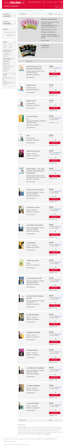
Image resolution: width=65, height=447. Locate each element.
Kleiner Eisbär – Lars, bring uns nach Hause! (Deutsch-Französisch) (35, 171)
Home (19, 10)
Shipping (21, 439)
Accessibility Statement (50, 439)
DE (59, 2)
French (36, 10)
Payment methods (29, 439)
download (47, 434)
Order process (7, 441)
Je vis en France (31, 116)
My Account (50, 2)
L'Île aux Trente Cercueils (34, 190)
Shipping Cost (58, 67)
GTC (4, 439)
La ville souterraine (32, 315)
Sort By (21, 14)
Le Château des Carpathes (35, 368)
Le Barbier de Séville (33, 332)
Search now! (10, 35)
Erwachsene (7, 52)
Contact (44, 2)
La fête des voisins (32, 260)
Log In (55, 2)
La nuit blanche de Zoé (34, 278)
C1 (5, 47)
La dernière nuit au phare (34, 225)
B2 (11, 45)
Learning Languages (27, 10)
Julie (27, 135)
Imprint (14, 441)
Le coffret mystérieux (33, 386)
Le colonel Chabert (32, 403)
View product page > (30, 77)
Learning (7, 22)
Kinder (6, 56)
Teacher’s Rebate (54, 119)
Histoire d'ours (31, 85)
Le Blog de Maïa (31, 350)
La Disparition (31, 243)
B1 (5, 45)
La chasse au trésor (33, 207)
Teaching (7, 15)
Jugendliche (7, 54)
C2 (11, 47)
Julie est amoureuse (33, 151)
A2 (11, 43)
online (39, 434)
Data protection (39, 439)
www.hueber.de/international (34, 2)
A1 (5, 43)
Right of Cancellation (12, 439)
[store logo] (14, 4)
